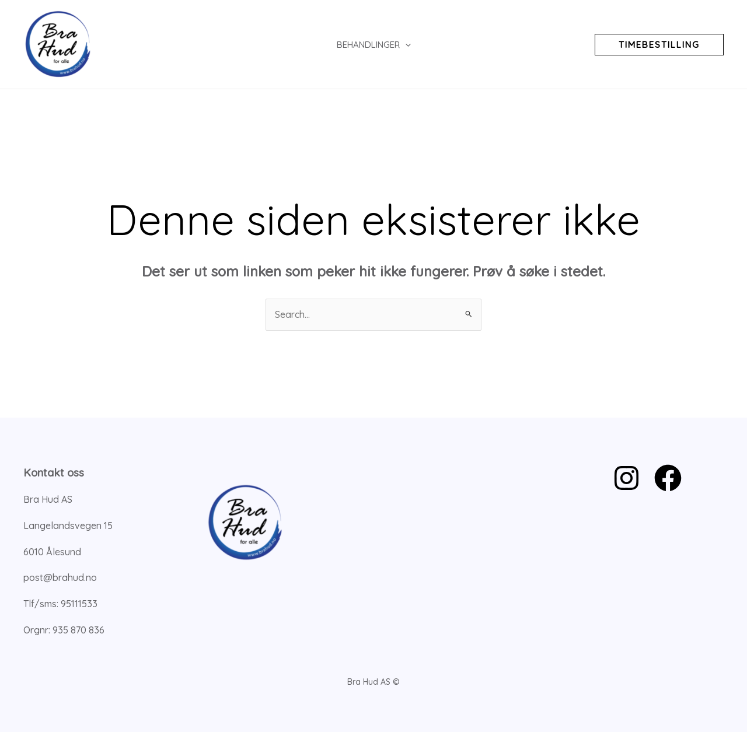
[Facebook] (668, 478)
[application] (405, 44)
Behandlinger (374, 44)
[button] (659, 44)
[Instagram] (626, 478)
